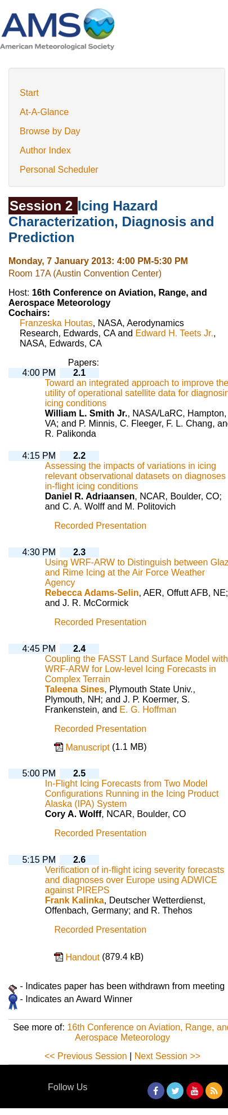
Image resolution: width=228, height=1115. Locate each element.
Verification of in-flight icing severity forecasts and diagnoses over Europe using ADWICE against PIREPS (134, 880)
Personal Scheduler (59, 169)
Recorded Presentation (100, 526)
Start (29, 93)
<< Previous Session (85, 1056)
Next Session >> (167, 1056)
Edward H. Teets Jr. (174, 333)
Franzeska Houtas (56, 323)
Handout (83, 957)
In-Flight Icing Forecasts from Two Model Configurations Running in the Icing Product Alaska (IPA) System (132, 794)
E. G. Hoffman (147, 709)
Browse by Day (50, 131)
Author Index (45, 150)
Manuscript (88, 747)
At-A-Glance (44, 112)
